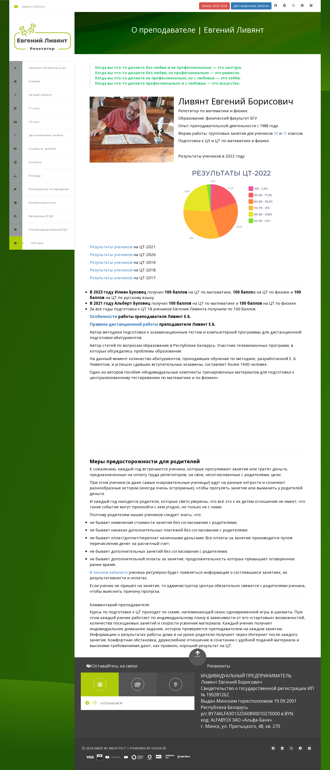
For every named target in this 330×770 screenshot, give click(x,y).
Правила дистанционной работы (124, 324)
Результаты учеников (111, 254)
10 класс (24, 121)
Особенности (103, 316)
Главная (24, 81)
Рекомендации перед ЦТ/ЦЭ (38, 229)
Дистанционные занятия (36, 135)
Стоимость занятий (32, 148)
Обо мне (26, 243)
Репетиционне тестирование (39, 189)
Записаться (189, 148)
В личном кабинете (109, 572)
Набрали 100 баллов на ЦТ (37, 68)
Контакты (25, 162)
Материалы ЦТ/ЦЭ (31, 216)
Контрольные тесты (32, 202)
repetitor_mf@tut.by (29, 6)
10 (276, 133)
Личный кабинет (30, 94)
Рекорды (25, 175)
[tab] (100, 684)
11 (285, 133)
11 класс (24, 108)
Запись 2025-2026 (214, 6)
